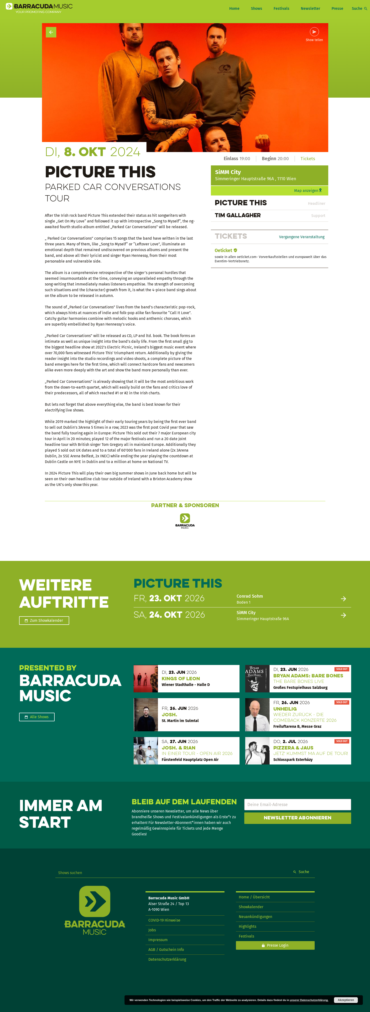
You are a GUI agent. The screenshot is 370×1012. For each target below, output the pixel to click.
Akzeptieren (346, 1000)
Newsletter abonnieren (297, 818)
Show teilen (314, 40)
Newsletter (310, 8)
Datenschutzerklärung (167, 959)
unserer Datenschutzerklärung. (309, 1000)
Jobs (152, 930)
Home (234, 8)
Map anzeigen (306, 190)
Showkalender (251, 907)
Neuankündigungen (255, 916)
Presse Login (277, 945)
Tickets (308, 158)
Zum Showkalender (46, 620)
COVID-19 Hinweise (164, 920)
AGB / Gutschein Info (166, 949)
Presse (337, 8)
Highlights (247, 926)
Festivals (281, 8)
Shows (256, 8)
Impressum (158, 940)
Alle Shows (39, 717)
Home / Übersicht (254, 897)
